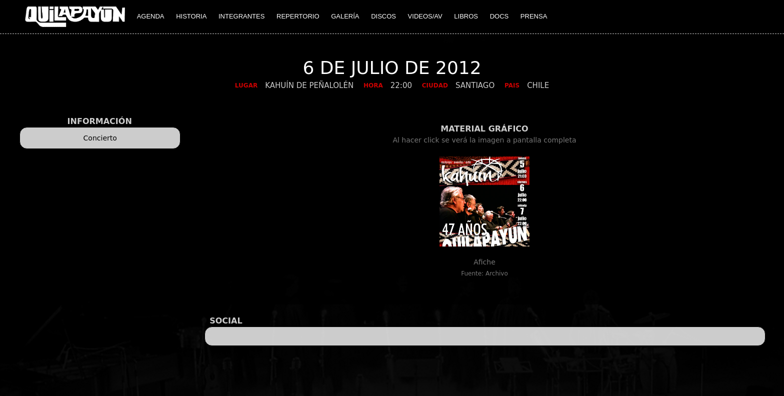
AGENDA (150, 16)
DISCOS (383, 16)
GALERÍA (345, 16)
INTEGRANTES (241, 16)
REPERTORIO (297, 16)
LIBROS (466, 16)
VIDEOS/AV (425, 16)
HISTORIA (191, 16)
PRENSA (533, 16)
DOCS (499, 16)
